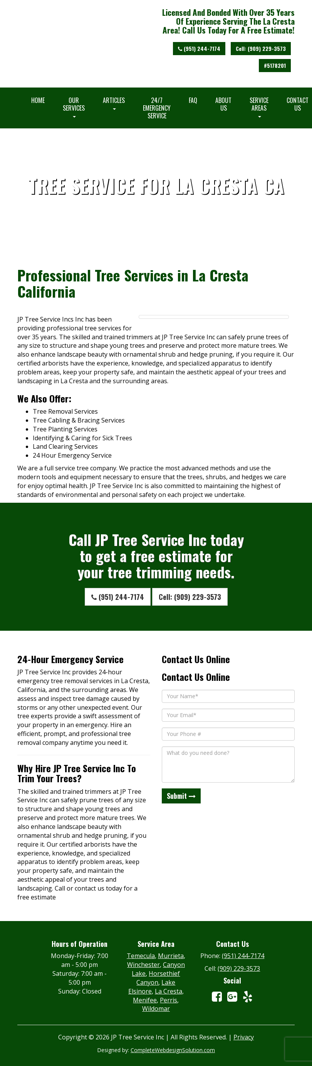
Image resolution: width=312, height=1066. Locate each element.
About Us (223, 104)
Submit (181, 796)
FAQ (193, 100)
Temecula (141, 955)
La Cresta (168, 991)
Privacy (243, 1037)
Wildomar (156, 1008)
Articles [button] (114, 102)
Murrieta (171, 955)
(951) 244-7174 (199, 48)
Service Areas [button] (259, 106)
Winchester (143, 964)
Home (38, 100)
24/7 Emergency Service (157, 108)
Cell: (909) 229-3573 (261, 48)
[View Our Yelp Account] (248, 996)
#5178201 (275, 65)
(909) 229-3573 (239, 968)
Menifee (145, 1000)
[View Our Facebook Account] (217, 996)
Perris (168, 1000)
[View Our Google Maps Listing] (232, 996)
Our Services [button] (74, 106)
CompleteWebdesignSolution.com (173, 1050)
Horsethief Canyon (158, 978)
